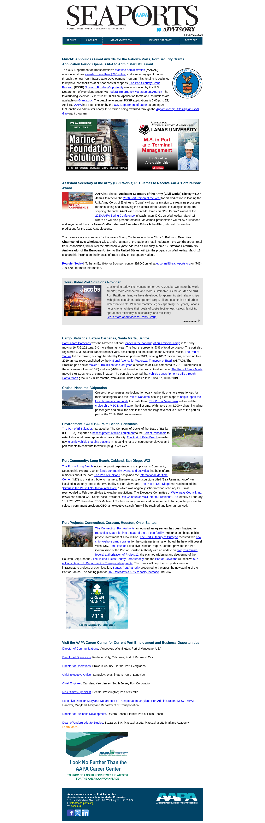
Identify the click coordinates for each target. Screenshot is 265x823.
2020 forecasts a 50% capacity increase (133, 572)
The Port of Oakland (107, 475)
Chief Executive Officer (77, 674)
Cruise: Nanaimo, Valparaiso (84, 388)
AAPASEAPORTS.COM (121, 40)
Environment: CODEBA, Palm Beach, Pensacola (100, 424)
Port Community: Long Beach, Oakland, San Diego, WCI (106, 460)
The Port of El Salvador (77, 428)
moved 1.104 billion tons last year (110, 365)
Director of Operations (76, 657)
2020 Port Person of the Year (141, 198)
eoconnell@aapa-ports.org (173, 263)
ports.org (191, 40)
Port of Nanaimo (139, 397)
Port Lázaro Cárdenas (76, 343)
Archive (71, 40)
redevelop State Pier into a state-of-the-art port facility (129, 532)
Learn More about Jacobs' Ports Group (132, 317)
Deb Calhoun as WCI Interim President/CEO (149, 497)
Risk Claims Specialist (76, 692)
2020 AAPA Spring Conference (115, 215)
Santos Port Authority (126, 567)
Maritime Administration (130, 70)
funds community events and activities (124, 470)
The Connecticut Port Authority (115, 528)
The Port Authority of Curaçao (159, 537)
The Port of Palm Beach (142, 437)
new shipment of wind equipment (113, 433)
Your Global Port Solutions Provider (92, 282)
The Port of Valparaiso (163, 401)
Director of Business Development (84, 714)
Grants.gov (85, 100)
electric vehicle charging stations (89, 441)
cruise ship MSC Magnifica (112, 405)
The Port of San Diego (155, 483)
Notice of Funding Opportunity (104, 87)
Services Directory (160, 40)
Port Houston (118, 545)
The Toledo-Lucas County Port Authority (118, 559)
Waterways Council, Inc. (186, 492)
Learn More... (71, 727)
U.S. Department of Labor (130, 104)
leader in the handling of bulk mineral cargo (152, 343)
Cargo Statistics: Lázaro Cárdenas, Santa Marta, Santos (105, 338)
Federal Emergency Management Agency (135, 91)
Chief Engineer (71, 683)
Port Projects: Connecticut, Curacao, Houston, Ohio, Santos (109, 522)
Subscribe (92, 40)
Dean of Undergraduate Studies (82, 722)
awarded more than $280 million (105, 74)
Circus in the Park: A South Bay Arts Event (90, 488)
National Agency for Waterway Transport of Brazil (140, 360)
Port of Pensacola (154, 433)
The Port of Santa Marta (186, 369)
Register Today (72, 263)
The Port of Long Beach (77, 466)
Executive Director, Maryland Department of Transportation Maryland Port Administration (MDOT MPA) (128, 700)
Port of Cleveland (166, 559)
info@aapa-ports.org (81, 803)
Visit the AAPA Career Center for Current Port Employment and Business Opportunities (130, 642)
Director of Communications (80, 648)
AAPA (78, 104)
